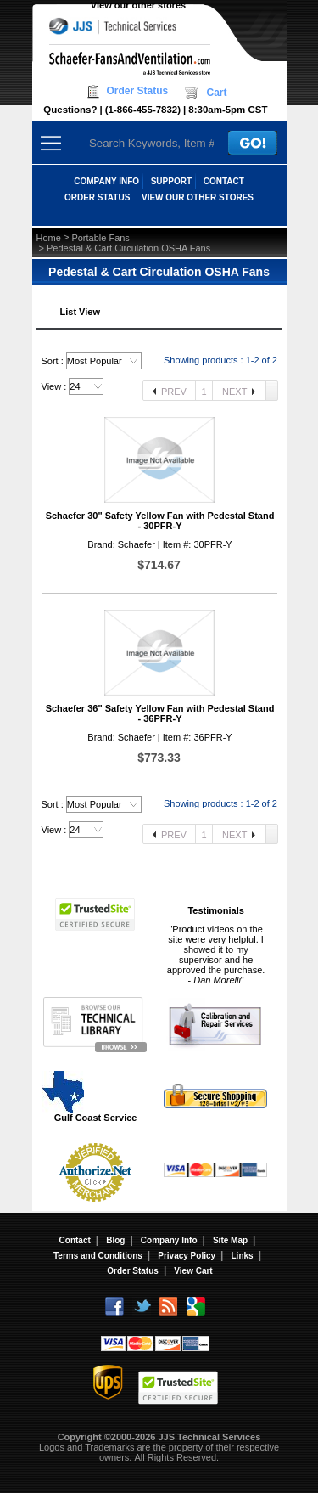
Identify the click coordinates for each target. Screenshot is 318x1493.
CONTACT (224, 181)
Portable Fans (100, 238)
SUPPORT (171, 181)
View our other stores (138, 5)
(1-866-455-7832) (143, 109)
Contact (75, 1240)
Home (48, 238)
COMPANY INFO (106, 181)
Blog (115, 1240)
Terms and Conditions (97, 1255)
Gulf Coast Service (90, 1096)
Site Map (230, 1240)
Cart (216, 93)
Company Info (169, 1240)
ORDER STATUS (97, 197)
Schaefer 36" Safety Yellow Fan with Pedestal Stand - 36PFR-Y (160, 713)
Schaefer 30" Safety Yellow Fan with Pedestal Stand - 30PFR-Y (160, 520)
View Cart (193, 1271)
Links (243, 1255)
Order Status (138, 91)
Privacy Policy (186, 1255)
